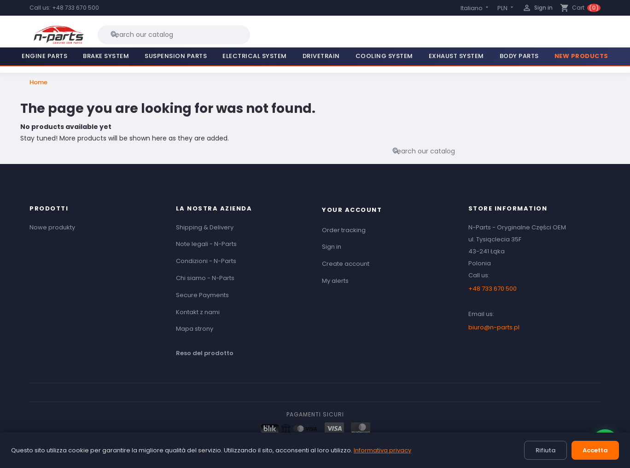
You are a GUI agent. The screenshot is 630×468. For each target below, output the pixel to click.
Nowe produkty (52, 227)
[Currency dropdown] (506, 8)
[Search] (174, 34)
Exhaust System (456, 56)
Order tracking (344, 230)
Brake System (106, 56)
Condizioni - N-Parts (206, 261)
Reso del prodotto (204, 353)
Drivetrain (321, 56)
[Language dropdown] (475, 8)
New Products (581, 56)
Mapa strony (194, 328)
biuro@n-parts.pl (493, 327)
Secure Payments (202, 295)
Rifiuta (545, 450)
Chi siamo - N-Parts (205, 278)
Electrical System (254, 56)
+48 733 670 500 (75, 8)
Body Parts (519, 56)
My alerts (335, 280)
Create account (345, 263)
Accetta (595, 450)
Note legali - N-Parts (206, 244)
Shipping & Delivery (204, 227)
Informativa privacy (382, 450)
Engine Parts (44, 56)
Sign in (331, 246)
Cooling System (384, 56)
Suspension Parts (176, 56)
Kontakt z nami (198, 312)
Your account (352, 209)
